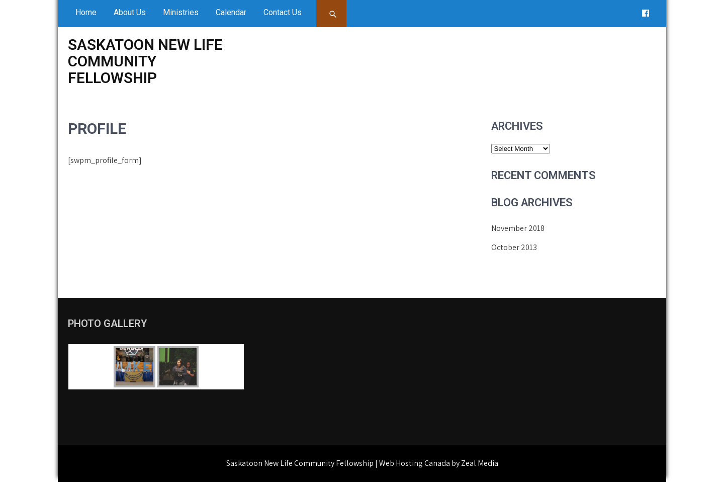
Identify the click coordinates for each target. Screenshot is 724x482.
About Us (130, 12)
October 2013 (514, 247)
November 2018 (518, 228)
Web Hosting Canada (414, 463)
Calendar (231, 12)
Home (86, 12)
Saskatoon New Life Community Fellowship (145, 61)
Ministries (181, 12)
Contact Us (282, 12)
